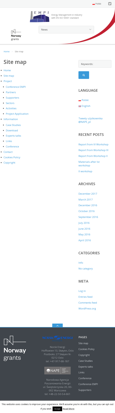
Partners (11, 92)
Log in (82, 291)
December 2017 (87, 193)
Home (7, 51)
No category (85, 268)
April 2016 (84, 240)
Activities (11, 108)
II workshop (85, 171)
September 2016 (88, 217)
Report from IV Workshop (93, 144)
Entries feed (85, 296)
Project (8, 81)
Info (80, 262)
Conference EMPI (16, 87)
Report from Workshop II (93, 156)
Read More (68, 408)
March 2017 (85, 199)
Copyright (9, 162)
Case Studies (13, 125)
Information (11, 119)
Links (9, 141)
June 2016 (84, 228)
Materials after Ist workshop (89, 163)
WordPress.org (87, 308)
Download (12, 130)
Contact (8, 152)
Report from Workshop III (93, 150)
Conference (12, 146)
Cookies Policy (12, 157)
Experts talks (13, 135)
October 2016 (86, 211)
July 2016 (84, 223)
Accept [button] (57, 408)
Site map (9, 75)
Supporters (12, 97)
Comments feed (87, 302)
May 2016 (84, 234)
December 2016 (87, 205)
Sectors (10, 103)
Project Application (17, 113)
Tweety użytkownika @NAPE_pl (90, 120)
